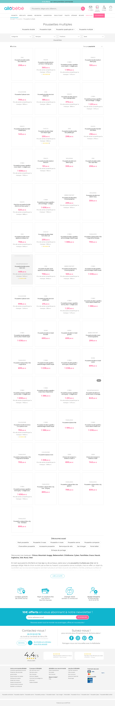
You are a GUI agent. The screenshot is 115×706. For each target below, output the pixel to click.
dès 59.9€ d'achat (21, 594)
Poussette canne (74, 542)
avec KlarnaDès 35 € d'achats (45, 594)
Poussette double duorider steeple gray (22, 129)
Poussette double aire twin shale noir (46, 95)
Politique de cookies (15, 678)
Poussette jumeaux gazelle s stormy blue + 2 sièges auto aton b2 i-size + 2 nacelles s (22, 394)
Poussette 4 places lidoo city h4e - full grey (45, 487)
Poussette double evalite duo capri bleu (93, 161)
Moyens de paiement (15, 682)
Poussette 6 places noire (45, 454)
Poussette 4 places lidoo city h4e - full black (22, 522)
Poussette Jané (85, 694)
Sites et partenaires (54, 670)
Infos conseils (71, 672)
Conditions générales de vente (18, 670)
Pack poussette (23, 542)
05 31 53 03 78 (94, 600)
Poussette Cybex (95, 694)
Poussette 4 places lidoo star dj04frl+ (69, 485)
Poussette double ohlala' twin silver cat (45, 235)
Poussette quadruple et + (65, 29)
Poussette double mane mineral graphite (93, 336)
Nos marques (33, 674)
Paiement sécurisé (93, 669)
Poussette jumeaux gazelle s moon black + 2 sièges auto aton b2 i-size (69, 66)
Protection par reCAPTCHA (63, 703)
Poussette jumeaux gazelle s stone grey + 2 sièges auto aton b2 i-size (69, 394)
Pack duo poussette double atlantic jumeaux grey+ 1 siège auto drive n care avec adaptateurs (22, 207)
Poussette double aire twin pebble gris (46, 299)
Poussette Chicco (75, 694)
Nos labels (51, 672)
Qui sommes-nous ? (35, 670)
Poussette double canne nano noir (22, 267)
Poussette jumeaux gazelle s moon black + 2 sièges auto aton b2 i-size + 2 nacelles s (22, 167)
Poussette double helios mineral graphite (69, 198)
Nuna (26, 558)
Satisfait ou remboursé (16, 686)
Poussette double (28, 29)
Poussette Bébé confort (106, 694)
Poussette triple (45, 29)
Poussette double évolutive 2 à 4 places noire (22, 425)
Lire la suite (57, 576)
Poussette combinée (7, 694)
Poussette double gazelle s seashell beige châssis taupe (45, 363)
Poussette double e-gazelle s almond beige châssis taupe (69, 237)
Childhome (68, 555)
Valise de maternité (73, 676)
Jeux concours (71, 674)
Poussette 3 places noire (22, 94)
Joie (21, 558)
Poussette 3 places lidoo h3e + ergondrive (22, 363)
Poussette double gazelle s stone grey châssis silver (69, 363)
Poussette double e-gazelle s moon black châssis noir (93, 301)
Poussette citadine (19, 694)
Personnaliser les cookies (16, 676)
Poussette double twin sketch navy (93, 196)
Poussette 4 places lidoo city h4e (93, 485)
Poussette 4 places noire (22, 298)
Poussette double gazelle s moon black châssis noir (93, 425)
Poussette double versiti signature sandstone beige (46, 269)
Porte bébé (94, 546)
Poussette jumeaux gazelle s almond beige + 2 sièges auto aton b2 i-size (93, 100)
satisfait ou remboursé (70, 593)
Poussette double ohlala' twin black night (45, 131)
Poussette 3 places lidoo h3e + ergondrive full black (22, 457)
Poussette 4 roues (56, 542)
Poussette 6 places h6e (69, 422)
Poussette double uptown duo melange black (69, 97)
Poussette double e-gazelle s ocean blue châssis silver (45, 391)
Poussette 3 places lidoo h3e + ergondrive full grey (93, 237)
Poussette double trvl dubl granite (69, 333)
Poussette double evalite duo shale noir (22, 60)
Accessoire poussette (47, 546)
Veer (31, 558)
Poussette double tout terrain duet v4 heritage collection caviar (93, 394)
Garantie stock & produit (16, 684)
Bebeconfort (58, 555)
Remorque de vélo (66, 546)
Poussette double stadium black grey (93, 60)
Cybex (76, 555)
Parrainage (71, 678)
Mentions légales (34, 676)
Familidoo (84, 555)
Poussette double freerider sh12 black (93, 129)
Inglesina (15, 558)
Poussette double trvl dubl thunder (46, 333)
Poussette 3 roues (39, 542)
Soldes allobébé (34, 682)
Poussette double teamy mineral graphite (69, 269)
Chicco (35, 555)
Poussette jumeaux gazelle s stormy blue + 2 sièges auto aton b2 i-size (69, 304)
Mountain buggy (45, 555)
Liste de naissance (73, 670)
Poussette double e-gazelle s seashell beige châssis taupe (45, 425)
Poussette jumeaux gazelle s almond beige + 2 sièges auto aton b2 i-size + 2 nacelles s (45, 204)
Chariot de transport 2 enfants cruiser (93, 457)
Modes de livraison (15, 680)
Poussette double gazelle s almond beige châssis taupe (93, 269)
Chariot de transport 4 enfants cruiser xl (69, 457)
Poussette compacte (91, 542)
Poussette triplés (50, 694)
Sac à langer (81, 546)
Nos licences (52, 674)
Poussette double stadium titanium (46, 161)
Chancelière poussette (26, 546)
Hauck (97, 555)
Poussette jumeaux (40, 694)
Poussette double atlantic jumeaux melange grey (45, 63)
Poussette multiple (86, 29)
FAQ (50, 679)
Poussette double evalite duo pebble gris (69, 131)
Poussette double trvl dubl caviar (93, 361)
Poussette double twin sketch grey (69, 161)
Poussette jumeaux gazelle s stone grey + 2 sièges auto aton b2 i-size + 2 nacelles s (22, 490)
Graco (91, 555)
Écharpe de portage (58, 550)
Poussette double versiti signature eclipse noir (22, 237)
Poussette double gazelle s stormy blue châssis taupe (22, 336)
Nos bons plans (33, 672)
